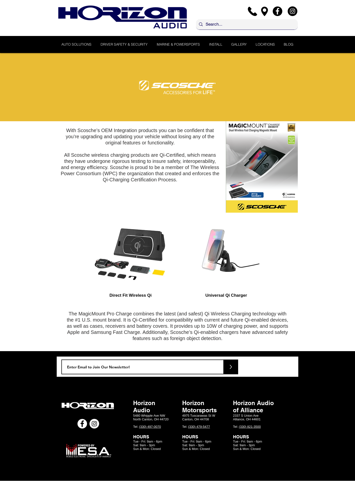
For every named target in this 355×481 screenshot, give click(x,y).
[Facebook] (277, 11)
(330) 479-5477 (199, 427)
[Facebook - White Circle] (82, 424)
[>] (230, 367)
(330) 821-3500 (250, 427)
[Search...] (246, 24)
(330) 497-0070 (150, 427)
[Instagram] (292, 11)
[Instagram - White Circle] (94, 424)
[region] (130, 252)
